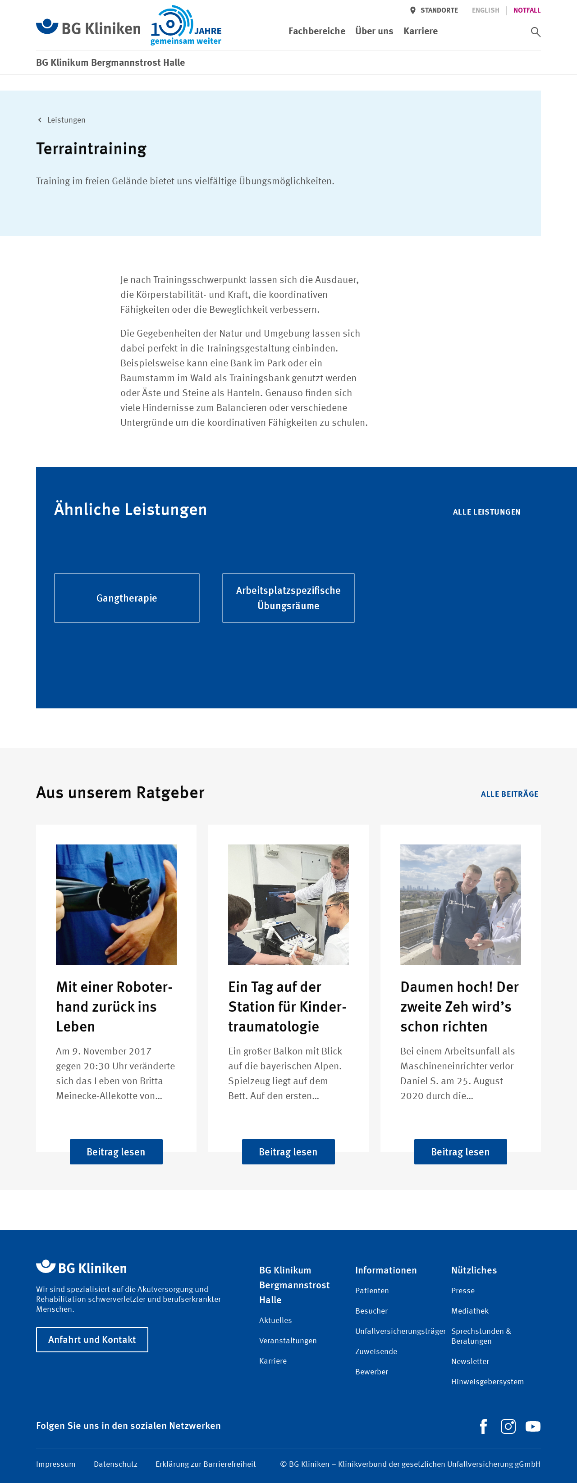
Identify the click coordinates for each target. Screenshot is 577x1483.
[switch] (536, 32)
